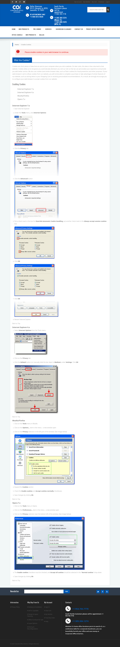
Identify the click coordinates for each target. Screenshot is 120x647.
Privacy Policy (15, 607)
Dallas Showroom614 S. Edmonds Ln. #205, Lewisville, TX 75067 (39, 8)
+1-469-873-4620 (36, 16)
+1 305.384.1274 (80, 621)
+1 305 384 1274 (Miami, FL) (60, 19)
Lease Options (32, 623)
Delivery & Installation (34, 607)
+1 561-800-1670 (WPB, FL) (60, 23)
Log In (108, 2)
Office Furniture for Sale (35, 620)
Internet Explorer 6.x (25, 92)
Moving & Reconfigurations (32, 628)
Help (46, 621)
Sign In (47, 607)
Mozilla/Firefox (23, 96)
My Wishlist (86, 2)
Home (17, 45)
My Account (78, 2)
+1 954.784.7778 (80, 608)
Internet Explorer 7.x (25, 89)
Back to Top (16, 323)
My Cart (94, 2)
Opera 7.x (21, 99)
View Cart (47, 611)
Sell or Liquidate (32, 611)
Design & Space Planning (32, 615)
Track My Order (49, 618)
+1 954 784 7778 (60, 14)
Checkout (101, 2)
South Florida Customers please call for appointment (60, 9)
